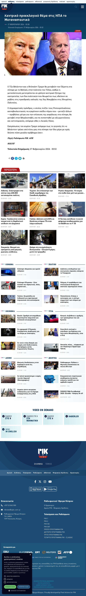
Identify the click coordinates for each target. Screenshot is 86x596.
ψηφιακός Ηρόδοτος (50, 1)
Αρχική (9, 473)
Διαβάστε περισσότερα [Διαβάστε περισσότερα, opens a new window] (19, 572)
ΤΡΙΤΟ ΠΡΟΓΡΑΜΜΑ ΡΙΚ (53, 535)
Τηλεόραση (27, 473)
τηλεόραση (20, 1)
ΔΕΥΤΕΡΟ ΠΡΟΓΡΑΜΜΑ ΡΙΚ (54, 532)
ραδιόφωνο (29, 1)
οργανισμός (70, 1)
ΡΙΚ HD (46, 524)
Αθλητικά (47, 473)
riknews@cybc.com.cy (12, 510)
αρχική (4, 1)
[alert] (17, 573)
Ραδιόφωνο (37, 473)
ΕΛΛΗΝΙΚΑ (38, 464)
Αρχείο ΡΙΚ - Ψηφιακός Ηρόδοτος (56, 508)
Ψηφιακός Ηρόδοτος (60, 473)
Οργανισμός (74, 473)
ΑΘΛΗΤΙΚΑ (53, 358)
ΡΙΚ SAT (47, 527)
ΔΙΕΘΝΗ (77, 31)
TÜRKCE (48, 464)
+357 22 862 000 (10, 505)
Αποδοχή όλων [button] (10, 587)
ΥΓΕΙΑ (51, 311)
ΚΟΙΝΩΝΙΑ (9, 265)
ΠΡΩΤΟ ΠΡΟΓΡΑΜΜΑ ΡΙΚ (53, 529)
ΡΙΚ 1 (46, 518)
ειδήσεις (11, 1)
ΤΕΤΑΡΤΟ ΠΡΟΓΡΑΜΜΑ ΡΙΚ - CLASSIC (58, 537)
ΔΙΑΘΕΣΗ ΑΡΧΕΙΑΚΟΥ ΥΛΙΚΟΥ (43, 585)
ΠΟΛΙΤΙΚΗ (52, 265)
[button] (5, 576)
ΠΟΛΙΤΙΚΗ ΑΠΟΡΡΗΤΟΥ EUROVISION (43, 587)
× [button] (30, 554)
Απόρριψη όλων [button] (24, 587)
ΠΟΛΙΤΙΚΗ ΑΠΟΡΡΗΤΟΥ (44, 583)
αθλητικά (38, 1)
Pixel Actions (65, 592)
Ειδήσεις (17, 473)
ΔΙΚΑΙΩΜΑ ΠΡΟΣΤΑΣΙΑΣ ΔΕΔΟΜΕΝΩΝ (44, 581)
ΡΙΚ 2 (46, 521)
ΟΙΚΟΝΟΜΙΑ (10, 311)
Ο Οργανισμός (49, 505)
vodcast (62, 1)
